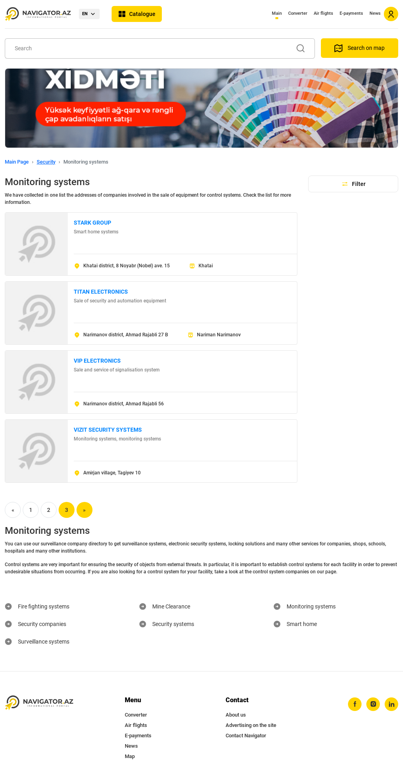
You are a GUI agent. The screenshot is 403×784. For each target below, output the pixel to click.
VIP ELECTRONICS (97, 360)
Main (277, 13)
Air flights (323, 13)
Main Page (17, 162)
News (375, 13)
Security (46, 162)
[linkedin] (391, 704)
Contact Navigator (246, 736)
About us (236, 715)
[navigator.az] (39, 702)
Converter (297, 13)
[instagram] (373, 704)
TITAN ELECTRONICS (101, 291)
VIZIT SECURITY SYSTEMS (108, 430)
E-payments (351, 13)
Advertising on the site (251, 725)
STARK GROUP (92, 222)
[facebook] (355, 704)
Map (130, 756)
